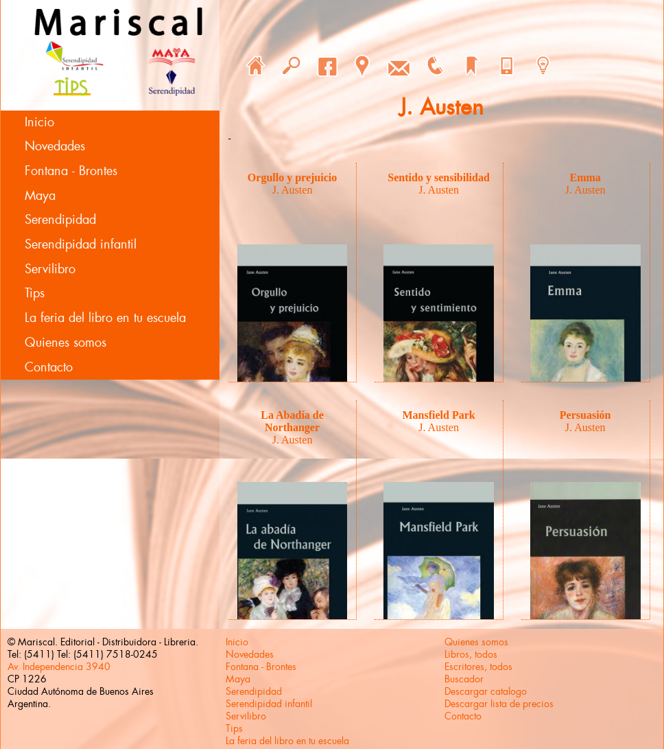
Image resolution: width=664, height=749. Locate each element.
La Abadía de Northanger (292, 421)
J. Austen (292, 190)
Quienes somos (65, 342)
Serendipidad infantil (81, 244)
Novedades (55, 146)
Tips (35, 293)
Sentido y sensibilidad (439, 177)
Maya (40, 195)
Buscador (464, 679)
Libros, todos (470, 654)
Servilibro (50, 269)
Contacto (49, 367)
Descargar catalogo (485, 691)
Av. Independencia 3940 (59, 666)
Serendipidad (60, 219)
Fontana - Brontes (71, 171)
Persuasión (585, 415)
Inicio (39, 122)
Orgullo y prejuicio (292, 177)
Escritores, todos (478, 666)
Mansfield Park (439, 415)
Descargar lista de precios (499, 704)
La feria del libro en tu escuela (105, 318)
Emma (585, 177)
